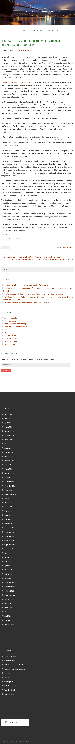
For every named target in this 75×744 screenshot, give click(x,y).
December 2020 (10, 582)
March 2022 (8, 519)
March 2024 (8, 451)
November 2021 (10, 535)
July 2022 (7, 502)
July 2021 (7, 552)
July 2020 (7, 603)
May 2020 (7, 611)
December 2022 (10, 481)
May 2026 (7, 418)
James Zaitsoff (55, 30)
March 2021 (8, 569)
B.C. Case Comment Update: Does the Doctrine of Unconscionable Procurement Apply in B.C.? (41, 258)
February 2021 (9, 573)
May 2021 (7, 561)
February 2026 (9, 430)
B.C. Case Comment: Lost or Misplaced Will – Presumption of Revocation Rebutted (30, 256)
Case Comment (67, 247)
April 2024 (8, 447)
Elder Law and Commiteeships (15, 323)
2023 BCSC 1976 (16, 82)
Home (14, 30)
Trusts (6, 332)
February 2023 (9, 472)
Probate (7, 329)
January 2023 (9, 477)
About (24, 30)
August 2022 (8, 498)
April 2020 (8, 615)
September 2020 (10, 594)
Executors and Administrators (15, 326)
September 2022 (10, 493)
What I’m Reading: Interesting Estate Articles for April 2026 (27, 302)
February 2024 (9, 456)
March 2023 (8, 468)
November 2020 (10, 586)
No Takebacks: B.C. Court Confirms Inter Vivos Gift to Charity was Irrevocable (34, 293)
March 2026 (8, 426)
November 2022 (10, 485)
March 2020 (8, 619)
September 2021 (10, 544)
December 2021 (10, 531)
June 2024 (8, 439)
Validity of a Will (10, 338)
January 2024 (9, 460)
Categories (36, 30)
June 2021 (8, 556)
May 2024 (7, 443)
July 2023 (7, 464)
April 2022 (8, 514)
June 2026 (8, 414)
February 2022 (9, 523)
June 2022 (8, 506)
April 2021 (8, 565)
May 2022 (7, 510)
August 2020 (8, 599)
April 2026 (8, 422)
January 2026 (9, 435)
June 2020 (8, 607)
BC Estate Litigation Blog (37, 11)
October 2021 (9, 540)
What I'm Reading (11, 341)
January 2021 (9, 577)
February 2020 (9, 624)
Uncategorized (10, 335)
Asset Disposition (11, 317)
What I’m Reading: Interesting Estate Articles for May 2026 (27, 284)
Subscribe (6, 370)
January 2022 (9, 527)
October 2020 (9, 590)
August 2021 (8, 548)
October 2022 (9, 489)
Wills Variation (9, 343)
